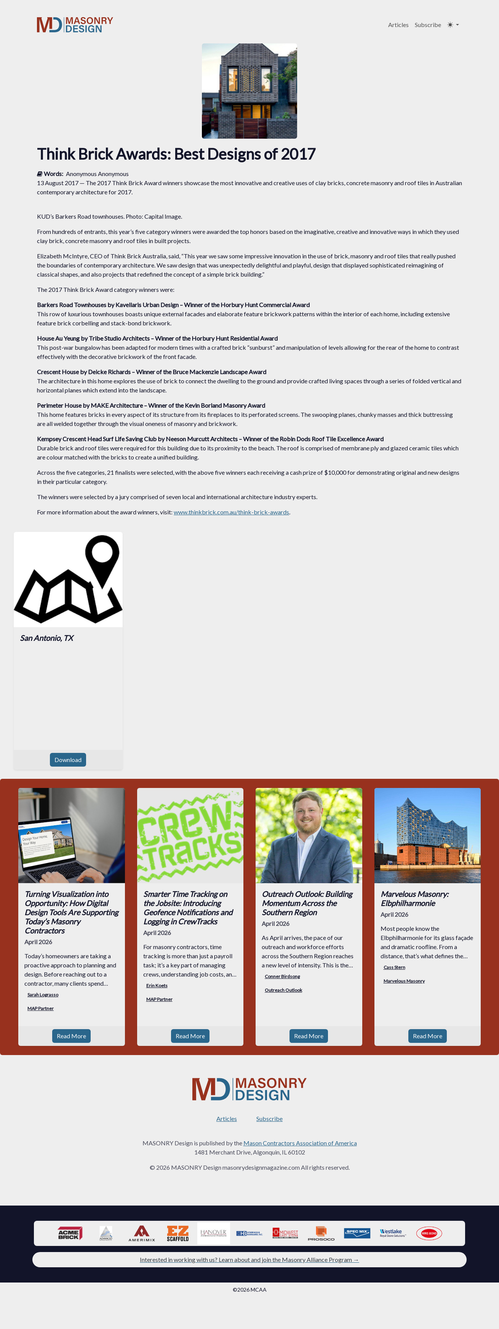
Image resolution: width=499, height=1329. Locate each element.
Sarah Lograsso (42, 995)
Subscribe (428, 24)
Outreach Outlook (283, 990)
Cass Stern (394, 967)
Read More (71, 1026)
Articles (398, 24)
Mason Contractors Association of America (300, 1133)
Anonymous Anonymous (97, 173)
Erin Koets (157, 985)
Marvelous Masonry (404, 981)
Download (68, 759)
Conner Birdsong (282, 976)
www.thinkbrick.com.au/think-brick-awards (231, 512)
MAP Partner (40, 1008)
